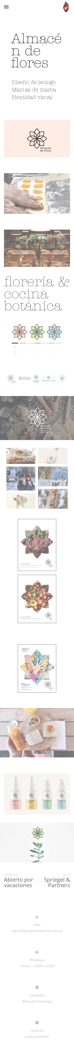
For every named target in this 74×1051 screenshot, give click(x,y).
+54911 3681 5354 (37, 966)
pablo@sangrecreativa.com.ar (37, 931)
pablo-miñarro (37, 1037)
